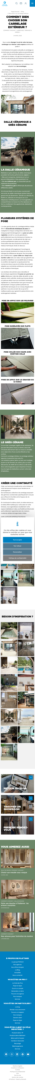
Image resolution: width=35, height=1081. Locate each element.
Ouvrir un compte (17, 988)
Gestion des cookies (17, 1077)
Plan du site (17, 1075)
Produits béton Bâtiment (17, 1035)
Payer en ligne (17, 986)
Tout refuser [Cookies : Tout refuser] (17, 546)
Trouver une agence (17, 994)
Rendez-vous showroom (17, 1009)
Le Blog (17, 970)
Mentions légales (17, 1066)
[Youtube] (28, 1054)
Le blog (17, 1007)
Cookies (17, 1069)
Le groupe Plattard (17, 962)
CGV (17, 1073)
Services (17, 999)
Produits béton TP (17, 1033)
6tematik (23, 1079)
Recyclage (17, 1043)
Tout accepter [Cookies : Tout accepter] (17, 540)
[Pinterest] (22, 1054)
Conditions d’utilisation (17, 1068)
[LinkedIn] (17, 1054)
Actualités (17, 972)
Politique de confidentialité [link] (17, 558)
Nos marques (17, 996)
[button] (32, 3)
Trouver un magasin (17, 1012)
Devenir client (17, 1017)
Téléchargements (17, 1046)
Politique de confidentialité (17, 1071)
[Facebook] (6, 1054)
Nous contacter (17, 975)
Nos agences (17, 964)
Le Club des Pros (17, 983)
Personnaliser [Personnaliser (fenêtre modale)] (17, 552)
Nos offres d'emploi (17, 967)
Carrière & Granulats (17, 1041)
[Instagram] (11, 1054)
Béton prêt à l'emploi (17, 1038)
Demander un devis (17, 991)
